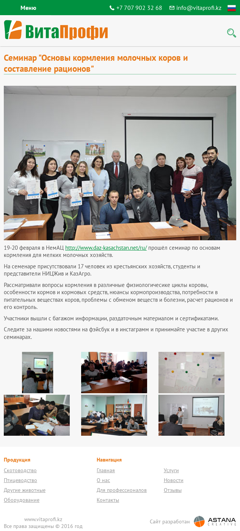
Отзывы (173, 490)
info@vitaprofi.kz (198, 7)
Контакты (108, 499)
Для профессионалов (122, 490)
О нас (103, 480)
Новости (174, 480)
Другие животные (24, 490)
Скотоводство (20, 470)
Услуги (171, 470)
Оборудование (21, 499)
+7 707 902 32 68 (139, 7)
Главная (106, 470)
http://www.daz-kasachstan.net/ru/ (106, 247)
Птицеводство (20, 480)
